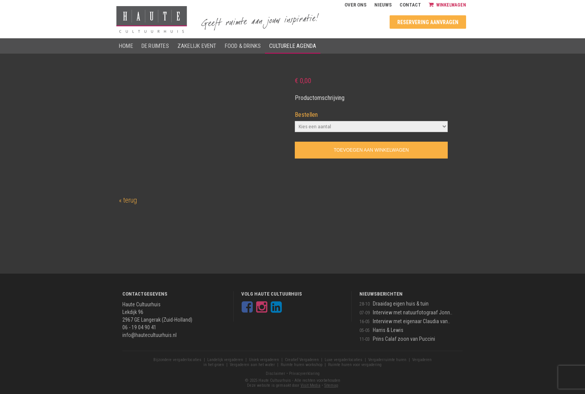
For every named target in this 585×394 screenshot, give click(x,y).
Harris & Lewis (388, 330)
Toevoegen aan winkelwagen (371, 150)
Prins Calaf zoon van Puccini (404, 339)
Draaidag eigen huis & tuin (401, 304)
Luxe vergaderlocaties (343, 359)
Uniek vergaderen (264, 359)
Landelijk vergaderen (225, 359)
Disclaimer (275, 373)
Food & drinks (243, 46)
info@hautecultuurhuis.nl (149, 335)
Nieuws (383, 5)
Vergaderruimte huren (387, 359)
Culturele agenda (292, 46)
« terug (128, 200)
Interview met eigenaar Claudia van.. (411, 321)
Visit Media (310, 385)
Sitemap (331, 385)
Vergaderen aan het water (252, 364)
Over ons (355, 5)
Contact (410, 5)
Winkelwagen (447, 5)
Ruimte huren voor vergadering (355, 364)
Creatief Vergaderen (302, 359)
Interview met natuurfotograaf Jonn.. (412, 312)
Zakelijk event (196, 46)
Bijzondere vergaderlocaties (177, 359)
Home (126, 46)
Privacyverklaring (304, 373)
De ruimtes (155, 46)
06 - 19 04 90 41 (139, 327)
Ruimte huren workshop (301, 364)
